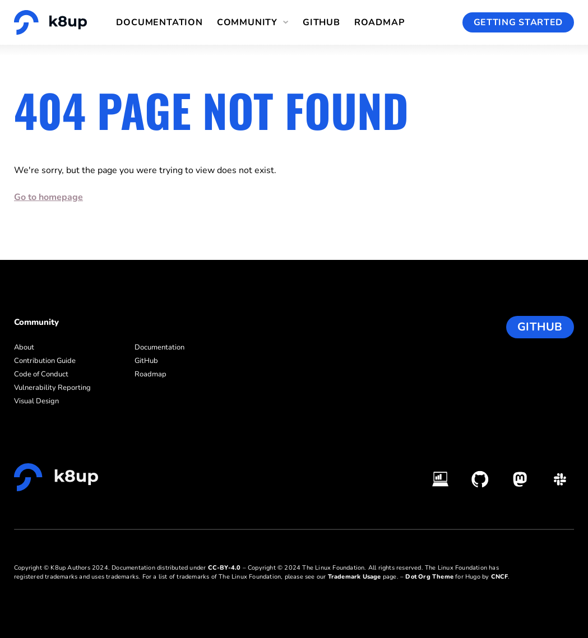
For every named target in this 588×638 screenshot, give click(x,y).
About (24, 347)
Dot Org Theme (429, 576)
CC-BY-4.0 (224, 568)
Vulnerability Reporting (52, 388)
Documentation (159, 22)
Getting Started (518, 22)
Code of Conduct (41, 374)
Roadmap (379, 22)
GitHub (321, 22)
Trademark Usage (354, 576)
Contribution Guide (45, 361)
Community (247, 22)
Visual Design (36, 401)
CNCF (499, 576)
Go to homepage (48, 197)
